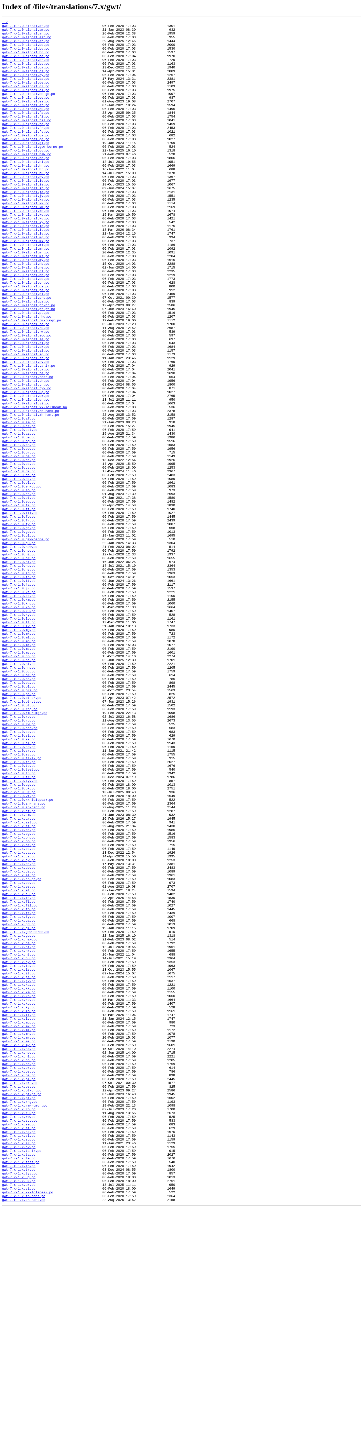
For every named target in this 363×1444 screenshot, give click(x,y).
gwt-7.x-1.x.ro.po (19, 1327)
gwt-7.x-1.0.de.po (19, 566)
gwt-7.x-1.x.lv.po (19, 1218)
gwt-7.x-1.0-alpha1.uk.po (25, 471)
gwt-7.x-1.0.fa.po (19, 602)
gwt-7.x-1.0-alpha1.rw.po (25, 394)
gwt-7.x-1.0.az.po (19, 516)
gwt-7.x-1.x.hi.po (19, 1132)
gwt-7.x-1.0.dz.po (19, 570)
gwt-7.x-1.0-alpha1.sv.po (25, 430)
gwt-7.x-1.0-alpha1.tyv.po (26, 462)
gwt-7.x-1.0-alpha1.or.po (25, 335)
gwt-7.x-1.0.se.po (19, 874)
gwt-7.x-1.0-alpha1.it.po (25, 222)
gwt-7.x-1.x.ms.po (19, 1245)
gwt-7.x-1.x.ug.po (19, 1409)
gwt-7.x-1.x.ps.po (19, 1300)
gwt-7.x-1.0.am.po (19, 503)
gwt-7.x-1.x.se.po (19, 1345)
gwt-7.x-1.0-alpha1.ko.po (25, 253)
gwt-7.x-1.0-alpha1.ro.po (25, 385)
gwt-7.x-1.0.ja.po (19, 697)
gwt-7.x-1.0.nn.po (19, 797)
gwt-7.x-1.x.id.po (19, 1155)
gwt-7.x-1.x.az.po (19, 987)
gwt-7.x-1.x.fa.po (19, 1073)
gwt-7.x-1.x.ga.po (19, 1100)
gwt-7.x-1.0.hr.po (19, 666)
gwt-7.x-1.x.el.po (19, 1046)
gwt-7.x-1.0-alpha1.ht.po (25, 199)
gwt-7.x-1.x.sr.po (19, 1368)
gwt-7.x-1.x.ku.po (19, 1200)
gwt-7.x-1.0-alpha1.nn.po (25, 326)
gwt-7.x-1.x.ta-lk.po (21, 1377)
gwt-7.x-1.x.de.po (19, 1037)
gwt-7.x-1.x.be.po (19, 992)
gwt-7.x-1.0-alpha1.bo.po (25, 63)
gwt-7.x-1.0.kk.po (19, 711)
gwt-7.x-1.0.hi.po (19, 661)
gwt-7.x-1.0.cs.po (19, 552)
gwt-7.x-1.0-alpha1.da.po (25, 90)
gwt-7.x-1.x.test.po (20, 1390)
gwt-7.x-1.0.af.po (19, 498)
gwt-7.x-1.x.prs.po (19, 1295)
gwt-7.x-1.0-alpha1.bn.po (25, 59)
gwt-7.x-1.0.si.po (19, 879)
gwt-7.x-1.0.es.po (19, 589)
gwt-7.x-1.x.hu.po (19, 1146)
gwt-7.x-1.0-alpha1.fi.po (25, 136)
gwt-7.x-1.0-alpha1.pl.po (25, 349)
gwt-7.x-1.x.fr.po (19, 1091)
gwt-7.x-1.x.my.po (19, 1250)
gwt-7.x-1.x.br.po (19, 1010)
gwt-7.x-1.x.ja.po (19, 1168)
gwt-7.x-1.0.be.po (19, 521)
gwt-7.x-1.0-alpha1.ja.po (25, 226)
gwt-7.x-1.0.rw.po (19, 865)
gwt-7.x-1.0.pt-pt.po (21, 838)
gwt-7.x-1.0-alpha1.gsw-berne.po (32, 172)
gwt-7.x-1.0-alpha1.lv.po (25, 276)
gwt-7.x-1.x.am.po (19, 974)
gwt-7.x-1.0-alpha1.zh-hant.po (30, 493)
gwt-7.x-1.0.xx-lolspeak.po (27, 956)
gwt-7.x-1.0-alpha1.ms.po (25, 303)
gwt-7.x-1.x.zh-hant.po (23, 1436)
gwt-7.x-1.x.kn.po (19, 1191)
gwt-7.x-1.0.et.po (19, 593)
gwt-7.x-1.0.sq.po (19, 892)
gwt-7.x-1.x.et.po (19, 1064)
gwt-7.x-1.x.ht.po (19, 1141)
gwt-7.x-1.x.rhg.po (19, 1318)
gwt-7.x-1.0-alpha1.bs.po (25, 72)
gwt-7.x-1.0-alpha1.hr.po (25, 195)
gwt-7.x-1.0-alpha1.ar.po (25, 36)
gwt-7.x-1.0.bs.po (19, 543)
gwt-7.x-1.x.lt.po (19, 1214)
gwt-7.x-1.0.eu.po (19, 598)
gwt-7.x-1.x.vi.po (19, 1422)
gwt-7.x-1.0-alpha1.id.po (25, 213)
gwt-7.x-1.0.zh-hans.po (23, 960)
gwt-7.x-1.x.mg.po (19, 1223)
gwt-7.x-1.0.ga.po (19, 629)
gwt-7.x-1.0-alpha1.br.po (25, 68)
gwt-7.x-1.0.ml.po (19, 761)
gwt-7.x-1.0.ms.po (19, 774)
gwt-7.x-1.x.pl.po (19, 1291)
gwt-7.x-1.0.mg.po (19, 752)
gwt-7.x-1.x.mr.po (19, 1241)
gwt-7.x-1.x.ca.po (19, 1019)
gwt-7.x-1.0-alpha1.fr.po (25, 149)
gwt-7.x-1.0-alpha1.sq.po (25, 421)
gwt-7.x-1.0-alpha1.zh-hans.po (30, 489)
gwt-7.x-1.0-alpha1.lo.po (25, 267)
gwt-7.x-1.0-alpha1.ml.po (25, 290)
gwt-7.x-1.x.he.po (19, 1128)
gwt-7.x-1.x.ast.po (19, 983)
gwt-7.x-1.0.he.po (19, 657)
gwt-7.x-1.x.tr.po (19, 1399)
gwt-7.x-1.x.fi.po (19, 1078)
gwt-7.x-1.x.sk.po (19, 1354)
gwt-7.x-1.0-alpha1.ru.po (25, 389)
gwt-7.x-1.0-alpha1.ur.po (25, 475)
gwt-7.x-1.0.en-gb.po (21, 580)
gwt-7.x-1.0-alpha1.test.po (27, 448)
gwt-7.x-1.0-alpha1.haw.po (26, 181)
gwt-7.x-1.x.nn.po (19, 1268)
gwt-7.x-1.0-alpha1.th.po (25, 453)
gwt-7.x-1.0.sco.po (19, 869)
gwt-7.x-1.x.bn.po (19, 1001)
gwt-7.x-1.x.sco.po (19, 1341)
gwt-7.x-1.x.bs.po (19, 1014)
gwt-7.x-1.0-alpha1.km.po (25, 244)
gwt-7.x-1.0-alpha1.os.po (25, 339)
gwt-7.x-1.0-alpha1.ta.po (25, 439)
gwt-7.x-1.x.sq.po (19, 1363)
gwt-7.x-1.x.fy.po (19, 1096)
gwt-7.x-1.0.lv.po (19, 747)
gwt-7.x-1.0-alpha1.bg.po (25, 54)
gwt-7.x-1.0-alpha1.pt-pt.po (28, 367)
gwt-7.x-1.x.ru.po (19, 1331)
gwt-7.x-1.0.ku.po (19, 729)
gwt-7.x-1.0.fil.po (19, 611)
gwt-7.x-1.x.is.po (19, 1159)
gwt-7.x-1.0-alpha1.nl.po (25, 321)
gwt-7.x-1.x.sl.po (19, 1359)
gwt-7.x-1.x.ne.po (19, 1259)
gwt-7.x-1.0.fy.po (19, 625)
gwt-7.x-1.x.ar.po (19, 978)
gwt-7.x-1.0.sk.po (19, 883)
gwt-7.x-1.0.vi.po (19, 951)
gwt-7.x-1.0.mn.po (19, 765)
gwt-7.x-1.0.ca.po (19, 548)
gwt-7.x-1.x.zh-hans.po (23, 1431)
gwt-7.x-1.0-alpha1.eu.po (25, 127)
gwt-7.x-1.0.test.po (20, 919)
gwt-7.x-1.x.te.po (19, 1386)
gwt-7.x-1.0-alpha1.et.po (25, 122)
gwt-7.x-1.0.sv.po (19, 901)
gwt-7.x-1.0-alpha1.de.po (25, 95)
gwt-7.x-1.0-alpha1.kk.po (25, 240)
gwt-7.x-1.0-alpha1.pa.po (25, 344)
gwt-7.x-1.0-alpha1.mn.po (25, 294)
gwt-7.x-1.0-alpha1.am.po (25, 31)
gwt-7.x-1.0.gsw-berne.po (25, 643)
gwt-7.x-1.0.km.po (19, 715)
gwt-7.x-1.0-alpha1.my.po (25, 308)
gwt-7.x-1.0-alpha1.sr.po (25, 426)
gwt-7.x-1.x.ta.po (19, 1381)
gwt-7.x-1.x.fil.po (19, 1082)
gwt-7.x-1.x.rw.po (19, 1336)
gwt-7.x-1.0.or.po (19, 806)
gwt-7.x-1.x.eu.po (19, 1069)
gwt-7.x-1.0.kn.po (19, 720)
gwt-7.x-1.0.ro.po (19, 856)
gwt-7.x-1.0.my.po (19, 779)
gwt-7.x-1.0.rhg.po (19, 847)
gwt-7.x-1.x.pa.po (19, 1286)
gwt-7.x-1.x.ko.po (19, 1196)
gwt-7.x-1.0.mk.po (19, 756)
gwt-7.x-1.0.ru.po (19, 860)
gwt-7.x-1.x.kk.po (19, 1182)
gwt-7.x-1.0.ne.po (19, 788)
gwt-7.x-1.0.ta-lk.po (21, 906)
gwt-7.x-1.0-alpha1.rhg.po (26, 376)
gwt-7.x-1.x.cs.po (19, 1023)
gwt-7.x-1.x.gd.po (19, 1105)
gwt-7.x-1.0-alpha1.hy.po (25, 208)
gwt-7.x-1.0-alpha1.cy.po (25, 86)
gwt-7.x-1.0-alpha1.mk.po (25, 285)
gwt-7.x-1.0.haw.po (19, 652)
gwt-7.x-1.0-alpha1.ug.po (25, 466)
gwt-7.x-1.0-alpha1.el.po (25, 104)
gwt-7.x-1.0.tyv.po (19, 933)
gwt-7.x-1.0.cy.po (19, 557)
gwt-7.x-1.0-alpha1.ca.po (25, 77)
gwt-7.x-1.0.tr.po (19, 928)
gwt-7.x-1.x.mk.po (19, 1227)
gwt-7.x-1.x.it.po (19, 1164)
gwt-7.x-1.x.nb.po (19, 1254)
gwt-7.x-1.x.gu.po (19, 1119)
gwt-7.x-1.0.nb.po (19, 783)
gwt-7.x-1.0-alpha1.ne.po (25, 317)
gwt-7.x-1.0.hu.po (19, 675)
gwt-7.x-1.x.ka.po (19, 1177)
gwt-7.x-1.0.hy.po (19, 679)
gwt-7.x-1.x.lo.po (19, 1209)
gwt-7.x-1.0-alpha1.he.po (25, 185)
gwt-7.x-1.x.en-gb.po (21, 1051)
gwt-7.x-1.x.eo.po (19, 1055)
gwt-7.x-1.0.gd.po (19, 634)
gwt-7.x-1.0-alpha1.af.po (25, 27)
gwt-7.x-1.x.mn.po (19, 1236)
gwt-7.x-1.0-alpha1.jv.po (25, 231)
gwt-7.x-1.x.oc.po (19, 1273)
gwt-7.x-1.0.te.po (19, 915)
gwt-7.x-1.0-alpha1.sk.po (25, 412)
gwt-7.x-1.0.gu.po (19, 647)
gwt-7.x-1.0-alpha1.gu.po (25, 176)
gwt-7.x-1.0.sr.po (19, 897)
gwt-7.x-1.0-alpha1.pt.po (25, 371)
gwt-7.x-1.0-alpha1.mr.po (25, 299)
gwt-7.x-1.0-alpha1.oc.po (25, 330)
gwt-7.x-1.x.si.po (19, 1350)
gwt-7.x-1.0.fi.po (19, 607)
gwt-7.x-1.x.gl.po (19, 1110)
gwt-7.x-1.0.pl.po (19, 820)
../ (5, 22)
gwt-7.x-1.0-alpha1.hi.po (25, 190)
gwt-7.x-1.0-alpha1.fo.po (25, 145)
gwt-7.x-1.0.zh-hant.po (23, 965)
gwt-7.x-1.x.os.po (19, 1282)
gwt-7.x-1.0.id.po (19, 684)
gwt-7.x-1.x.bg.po (19, 996)
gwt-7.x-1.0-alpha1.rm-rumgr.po (31, 380)
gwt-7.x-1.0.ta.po (19, 910)
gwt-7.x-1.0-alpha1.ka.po (25, 235)
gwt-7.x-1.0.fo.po (19, 616)
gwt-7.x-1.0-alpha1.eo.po (25, 113)
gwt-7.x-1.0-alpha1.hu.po (25, 204)
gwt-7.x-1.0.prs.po (19, 824)
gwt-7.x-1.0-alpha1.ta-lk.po (28, 435)
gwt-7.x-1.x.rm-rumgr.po (24, 1322)
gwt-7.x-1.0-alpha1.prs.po (26, 353)
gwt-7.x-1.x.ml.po (19, 1232)
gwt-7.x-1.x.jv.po (19, 1173)
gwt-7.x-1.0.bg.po (19, 525)
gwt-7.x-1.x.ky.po (19, 1205)
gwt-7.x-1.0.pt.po (19, 842)
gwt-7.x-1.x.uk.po (19, 1413)
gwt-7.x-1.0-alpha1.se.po (25, 403)
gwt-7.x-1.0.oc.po (19, 802)
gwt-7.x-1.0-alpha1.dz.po (25, 99)
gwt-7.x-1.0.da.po (19, 561)
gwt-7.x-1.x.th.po (19, 1395)
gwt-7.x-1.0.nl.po (19, 792)
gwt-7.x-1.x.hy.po (19, 1150)
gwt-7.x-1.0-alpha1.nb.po (25, 312)
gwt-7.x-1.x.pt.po (19, 1313)
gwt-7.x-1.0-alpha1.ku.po (25, 258)
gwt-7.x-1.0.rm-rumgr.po (24, 851)
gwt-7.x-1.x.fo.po (19, 1087)
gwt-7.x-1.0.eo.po (19, 584)
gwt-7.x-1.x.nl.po (19, 1264)
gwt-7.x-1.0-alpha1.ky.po (25, 262)
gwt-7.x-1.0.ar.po (19, 507)
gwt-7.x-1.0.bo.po (19, 534)
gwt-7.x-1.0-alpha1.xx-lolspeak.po (34, 484)
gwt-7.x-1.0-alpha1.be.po (25, 50)
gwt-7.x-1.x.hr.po (19, 1137)
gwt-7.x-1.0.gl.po (19, 638)
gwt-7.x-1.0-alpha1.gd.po (25, 163)
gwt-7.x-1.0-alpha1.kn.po (25, 249)
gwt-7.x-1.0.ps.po (19, 829)
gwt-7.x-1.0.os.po (19, 811)
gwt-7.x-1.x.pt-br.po (21, 1304)
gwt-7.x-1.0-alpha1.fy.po (25, 154)
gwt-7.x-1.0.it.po (19, 693)
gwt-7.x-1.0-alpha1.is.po (25, 217)
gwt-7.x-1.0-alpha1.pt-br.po (28, 362)
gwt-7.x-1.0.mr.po (19, 770)
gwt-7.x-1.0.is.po (19, 688)
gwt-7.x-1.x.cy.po (19, 1028)
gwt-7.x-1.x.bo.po (19, 1005)
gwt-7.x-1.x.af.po (19, 969)
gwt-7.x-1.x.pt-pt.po (21, 1309)
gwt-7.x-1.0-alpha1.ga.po (25, 158)
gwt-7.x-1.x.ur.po (19, 1418)
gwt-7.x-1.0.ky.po (19, 734)
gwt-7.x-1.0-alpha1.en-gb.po (28, 108)
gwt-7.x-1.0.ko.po (19, 725)
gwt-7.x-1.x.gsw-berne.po (25, 1114)
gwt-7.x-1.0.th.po (19, 924)
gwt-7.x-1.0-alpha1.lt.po (25, 272)
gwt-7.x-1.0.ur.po (19, 946)
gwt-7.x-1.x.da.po (19, 1033)
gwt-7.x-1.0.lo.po (19, 738)
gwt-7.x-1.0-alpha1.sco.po (26, 398)
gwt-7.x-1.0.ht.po (19, 670)
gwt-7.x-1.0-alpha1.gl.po (25, 167)
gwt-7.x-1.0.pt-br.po (21, 833)
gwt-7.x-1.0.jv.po (19, 702)
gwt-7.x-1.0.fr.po (19, 620)
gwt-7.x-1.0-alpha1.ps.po (25, 358)
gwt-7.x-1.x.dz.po (19, 1042)
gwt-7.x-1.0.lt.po (19, 743)
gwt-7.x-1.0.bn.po (19, 530)
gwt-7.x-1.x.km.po (19, 1187)
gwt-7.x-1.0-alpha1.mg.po (25, 281)
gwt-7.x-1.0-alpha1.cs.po (25, 81)
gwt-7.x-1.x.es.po (19, 1060)
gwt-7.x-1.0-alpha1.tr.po (25, 457)
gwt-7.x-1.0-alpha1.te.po (25, 444)
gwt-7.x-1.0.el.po (19, 575)
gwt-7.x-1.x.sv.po (19, 1372)
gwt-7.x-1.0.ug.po (19, 937)
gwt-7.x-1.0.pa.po (19, 815)
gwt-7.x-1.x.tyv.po (19, 1404)
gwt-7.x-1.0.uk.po (19, 942)
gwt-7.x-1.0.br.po (19, 539)
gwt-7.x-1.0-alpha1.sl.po (25, 416)
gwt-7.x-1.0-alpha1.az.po (25, 45)
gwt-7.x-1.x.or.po (19, 1277)
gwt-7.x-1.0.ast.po (19, 512)
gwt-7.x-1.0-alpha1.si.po (25, 407)
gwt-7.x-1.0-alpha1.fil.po (26, 140)
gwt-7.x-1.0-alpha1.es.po (25, 118)
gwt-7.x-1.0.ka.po (19, 706)
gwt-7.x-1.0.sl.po (19, 888)
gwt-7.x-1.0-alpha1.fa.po (25, 131)
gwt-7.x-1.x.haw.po (19, 1123)
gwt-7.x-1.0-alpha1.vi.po (25, 480)
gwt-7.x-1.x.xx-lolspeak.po (27, 1427)
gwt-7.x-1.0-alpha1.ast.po (26, 41)
